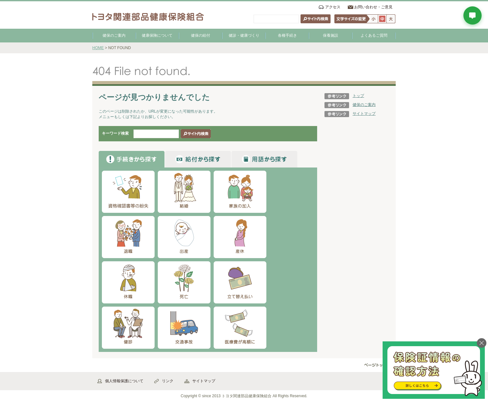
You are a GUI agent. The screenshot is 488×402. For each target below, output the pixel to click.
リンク (167, 381)
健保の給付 (200, 35)
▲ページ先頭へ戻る (378, 365)
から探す (131, 159)
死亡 (184, 282)
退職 (128, 237)
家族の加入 (240, 192)
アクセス (332, 7)
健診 (128, 328)
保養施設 (330, 35)
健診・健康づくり (244, 35)
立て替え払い (240, 282)
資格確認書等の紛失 (128, 192)
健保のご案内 (114, 35)
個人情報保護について (124, 381)
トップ (358, 95)
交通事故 (184, 328)
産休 (240, 237)
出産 (184, 237)
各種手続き (287, 35)
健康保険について (157, 35)
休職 (128, 282)
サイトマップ (364, 113)
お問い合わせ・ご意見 (373, 7)
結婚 (184, 192)
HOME (98, 48)
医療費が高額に (240, 328)
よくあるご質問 (374, 35)
